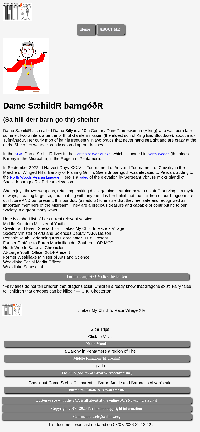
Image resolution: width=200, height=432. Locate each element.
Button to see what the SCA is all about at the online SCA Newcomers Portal (96, 400)
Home (85, 29)
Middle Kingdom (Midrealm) (96, 358)
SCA (18, 154)
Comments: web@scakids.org (96, 417)
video (83, 177)
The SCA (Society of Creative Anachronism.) (96, 373)
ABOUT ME (110, 29)
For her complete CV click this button (97, 276)
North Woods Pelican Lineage (34, 177)
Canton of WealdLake (93, 154)
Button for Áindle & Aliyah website (97, 390)
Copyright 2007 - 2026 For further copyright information (96, 408)
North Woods (158, 154)
